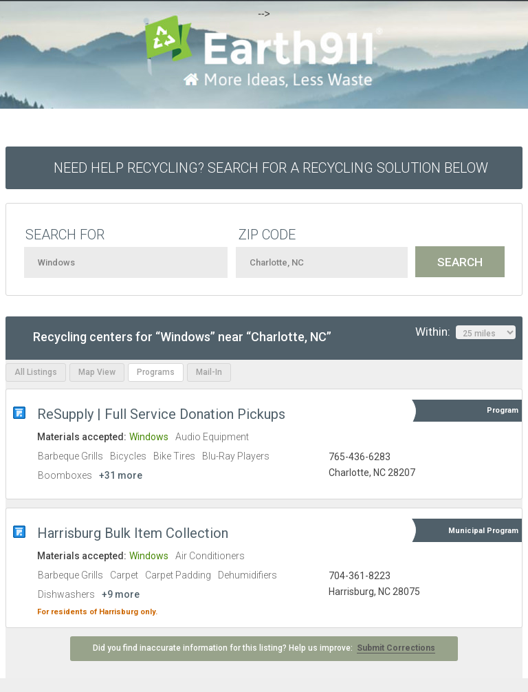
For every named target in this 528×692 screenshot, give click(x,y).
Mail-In (209, 372)
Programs (156, 372)
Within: (465, 332)
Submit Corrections (396, 648)
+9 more (121, 594)
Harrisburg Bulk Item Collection (132, 533)
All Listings (35, 372)
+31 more (120, 475)
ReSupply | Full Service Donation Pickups (161, 414)
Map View (97, 372)
